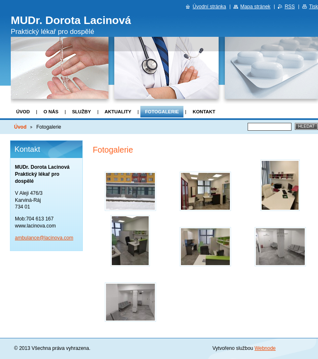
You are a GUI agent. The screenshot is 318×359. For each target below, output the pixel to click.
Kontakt (204, 111)
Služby (81, 111)
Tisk (313, 7)
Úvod (23, 111)
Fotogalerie (162, 111)
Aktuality (118, 111)
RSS (289, 7)
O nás (50, 111)
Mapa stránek (255, 7)
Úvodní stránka (209, 7)
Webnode (265, 348)
